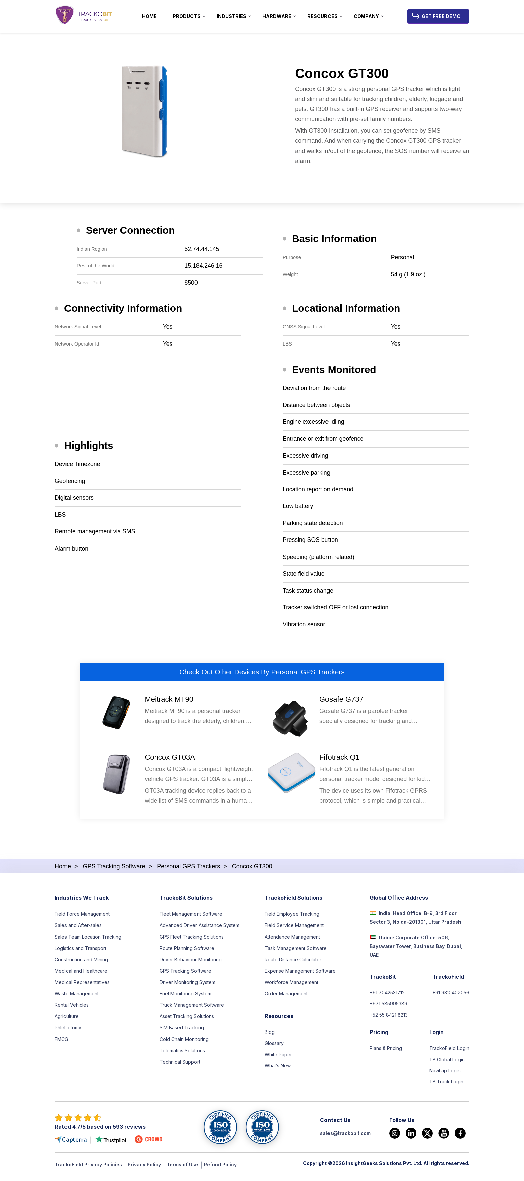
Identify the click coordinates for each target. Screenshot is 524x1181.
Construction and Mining (81, 963)
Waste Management (77, 997)
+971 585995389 (388, 1008)
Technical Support (180, 1065)
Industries (231, 16)
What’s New (278, 1070)
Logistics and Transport (80, 952)
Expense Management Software (300, 974)
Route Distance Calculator (293, 963)
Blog (270, 1036)
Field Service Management (294, 929)
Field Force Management (82, 917)
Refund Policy (220, 1169)
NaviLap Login (445, 1075)
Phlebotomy (68, 1031)
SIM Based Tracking (182, 1031)
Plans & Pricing (386, 1053)
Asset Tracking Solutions (187, 1020)
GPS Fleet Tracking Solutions (192, 940)
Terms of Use (182, 1169)
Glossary (274, 1047)
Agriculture (67, 1020)
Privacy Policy (144, 1169)
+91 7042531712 (387, 996)
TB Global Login (447, 1064)
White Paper (278, 1059)
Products (187, 16)
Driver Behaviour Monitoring (191, 963)
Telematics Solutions (182, 1054)
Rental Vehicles (72, 1008)
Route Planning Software (187, 952)
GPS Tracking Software (185, 974)
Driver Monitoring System (187, 986)
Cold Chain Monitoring (184, 1043)
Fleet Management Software (191, 917)
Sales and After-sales (78, 929)
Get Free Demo (441, 16)
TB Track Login (446, 1087)
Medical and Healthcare (81, 974)
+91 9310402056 (450, 996)
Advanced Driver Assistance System (199, 929)
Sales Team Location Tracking (88, 940)
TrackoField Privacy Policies (88, 1169)
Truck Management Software (192, 1008)
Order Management (286, 997)
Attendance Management (292, 940)
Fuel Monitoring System (185, 997)
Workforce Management (291, 986)
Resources (322, 16)
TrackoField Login (449, 1053)
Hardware (276, 16)
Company (366, 16)
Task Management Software (296, 952)
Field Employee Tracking (292, 917)
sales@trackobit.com (345, 1138)
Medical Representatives (82, 986)
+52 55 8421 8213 (389, 1019)
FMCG (61, 1043)
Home (149, 16)
